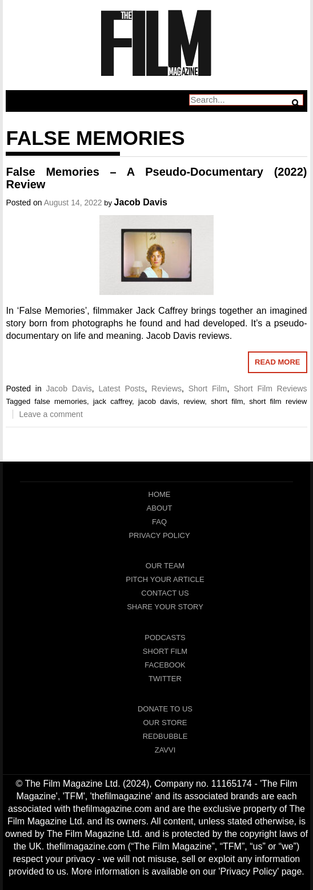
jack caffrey (112, 401)
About (159, 508)
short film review (278, 401)
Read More (277, 362)
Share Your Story (165, 606)
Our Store (165, 722)
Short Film (207, 388)
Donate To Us (165, 709)
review (193, 401)
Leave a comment (50, 414)
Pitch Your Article (165, 579)
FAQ (159, 521)
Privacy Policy (159, 535)
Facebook (165, 665)
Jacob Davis (140, 202)
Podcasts (165, 637)
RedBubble (165, 736)
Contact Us (164, 593)
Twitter (165, 678)
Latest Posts (121, 388)
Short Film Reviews (270, 388)
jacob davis (158, 401)
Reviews (166, 388)
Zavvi (165, 750)
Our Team (165, 565)
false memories (60, 401)
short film (227, 401)
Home (160, 494)
